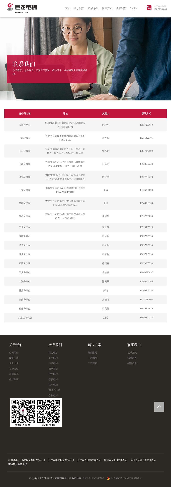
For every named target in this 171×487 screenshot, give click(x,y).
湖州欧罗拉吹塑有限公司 (143, 460)
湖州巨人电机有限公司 (115, 460)
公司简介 (14, 352)
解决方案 (107, 8)
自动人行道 (54, 390)
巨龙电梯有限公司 (21, 8)
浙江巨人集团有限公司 (33, 460)
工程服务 (92, 358)
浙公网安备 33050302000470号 (124, 478)
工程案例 (92, 363)
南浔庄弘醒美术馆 (17, 464)
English (134, 8)
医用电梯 (53, 385)
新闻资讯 (14, 374)
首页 (67, 8)
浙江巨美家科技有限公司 (61, 460)
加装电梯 (53, 363)
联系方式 (132, 352)
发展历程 (14, 358)
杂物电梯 (53, 395)
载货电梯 (53, 379)
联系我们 (121, 8)
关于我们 (79, 8)
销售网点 (132, 358)
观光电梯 (53, 374)
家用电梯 (53, 358)
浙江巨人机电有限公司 (89, 460)
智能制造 (92, 352)
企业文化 (14, 363)
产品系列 (93, 8)
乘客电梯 (53, 352)
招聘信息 (132, 363)
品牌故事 (14, 379)
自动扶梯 (53, 368)
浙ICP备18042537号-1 (93, 478)
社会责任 (14, 368)
